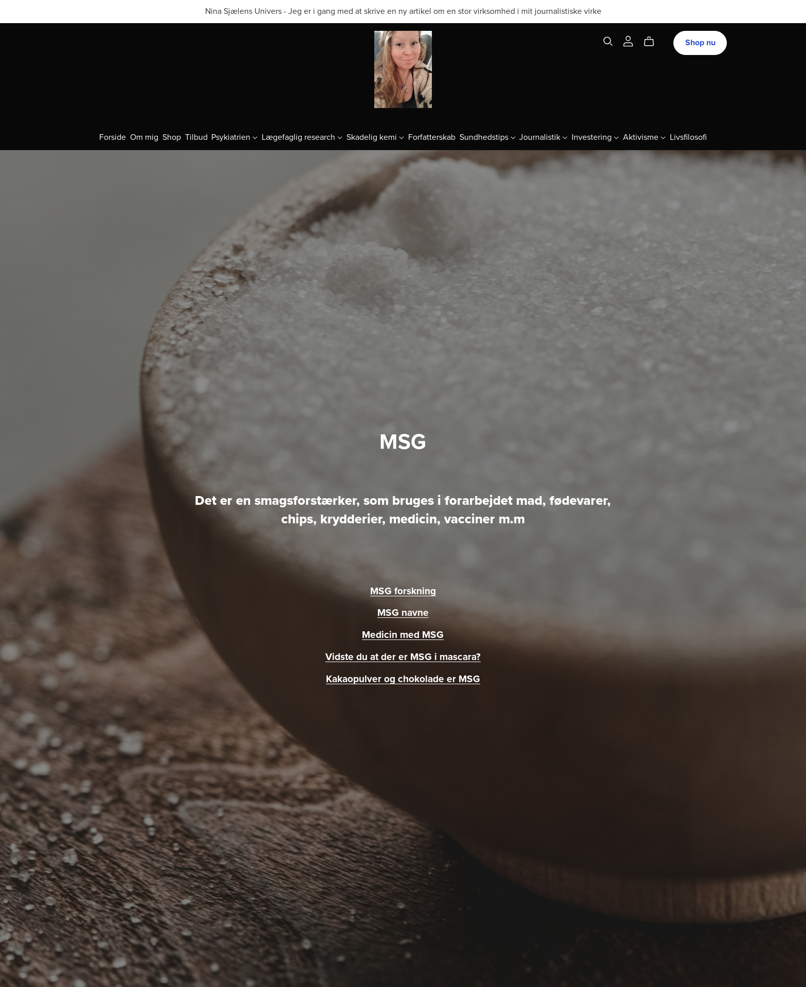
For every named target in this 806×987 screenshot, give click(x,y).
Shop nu (700, 43)
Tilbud (196, 137)
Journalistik (543, 137)
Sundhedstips (488, 137)
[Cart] (653, 41)
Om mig (144, 137)
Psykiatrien (234, 137)
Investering (595, 137)
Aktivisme (644, 137)
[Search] (608, 41)
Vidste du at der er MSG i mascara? (403, 657)
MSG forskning (403, 591)
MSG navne (403, 612)
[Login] (628, 40)
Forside (112, 137)
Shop (171, 137)
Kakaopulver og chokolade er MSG (403, 679)
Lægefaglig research (302, 137)
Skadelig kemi (375, 137)
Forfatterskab (431, 137)
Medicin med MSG (403, 635)
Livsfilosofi (688, 137)
